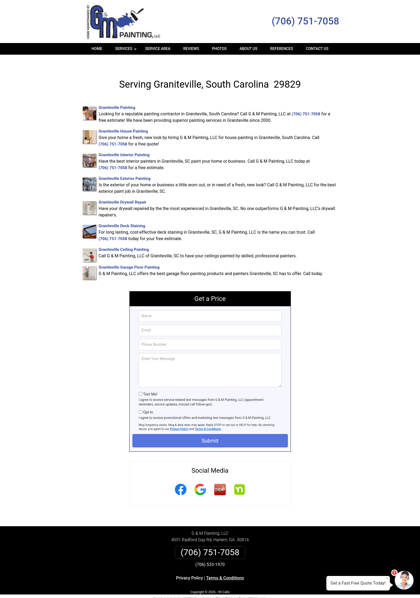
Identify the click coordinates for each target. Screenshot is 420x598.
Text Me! (150, 382)
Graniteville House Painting (123, 119)
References (281, 49)
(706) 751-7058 (305, 21)
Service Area (157, 49)
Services (126, 51)
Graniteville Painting (117, 96)
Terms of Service (249, 586)
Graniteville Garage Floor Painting (129, 255)
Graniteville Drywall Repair (123, 190)
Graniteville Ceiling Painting (124, 238)
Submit (210, 429)
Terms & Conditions (208, 417)
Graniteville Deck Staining (122, 214)
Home (96, 49)
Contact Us (317, 49)
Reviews (191, 49)
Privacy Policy (179, 417)
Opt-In (148, 400)
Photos (219, 49)
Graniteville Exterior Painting (125, 167)
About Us (248, 49)
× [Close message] (387, 578)
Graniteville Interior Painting (124, 143)
